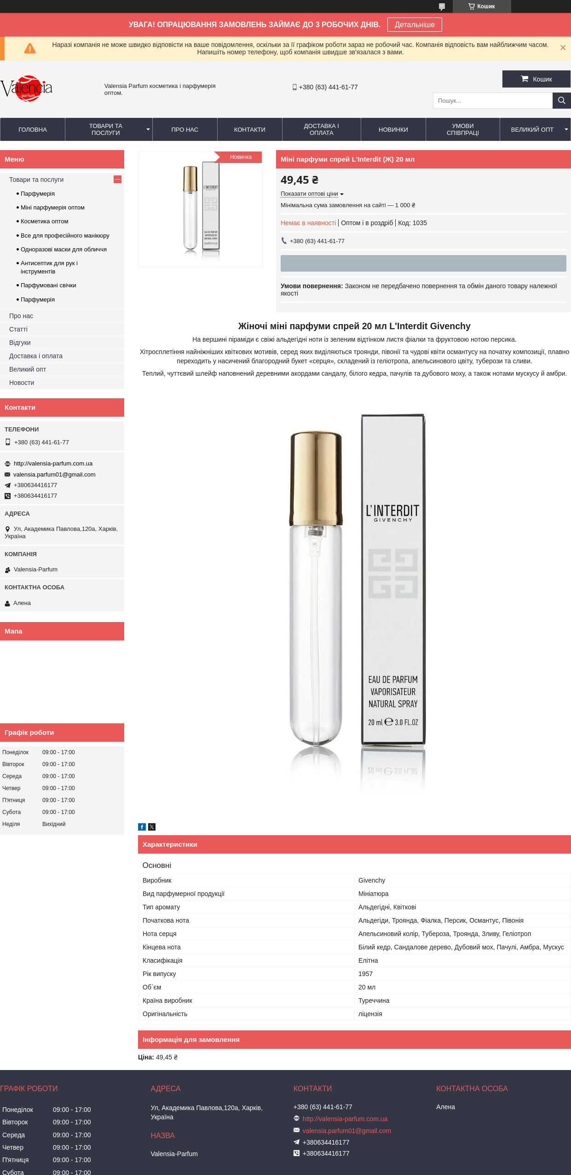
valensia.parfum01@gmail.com (54, 474)
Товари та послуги (105, 129)
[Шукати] (562, 101)
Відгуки (20, 342)
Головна (32, 129)
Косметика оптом (44, 221)
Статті (18, 329)
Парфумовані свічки (48, 285)
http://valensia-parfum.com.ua (53, 463)
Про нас (184, 129)
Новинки (393, 129)
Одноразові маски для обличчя (64, 249)
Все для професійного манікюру (65, 235)
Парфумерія (38, 193)
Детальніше (415, 25)
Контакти (249, 129)
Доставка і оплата (321, 129)
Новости (21, 382)
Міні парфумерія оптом (53, 207)
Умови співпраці (463, 129)
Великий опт (532, 129)
